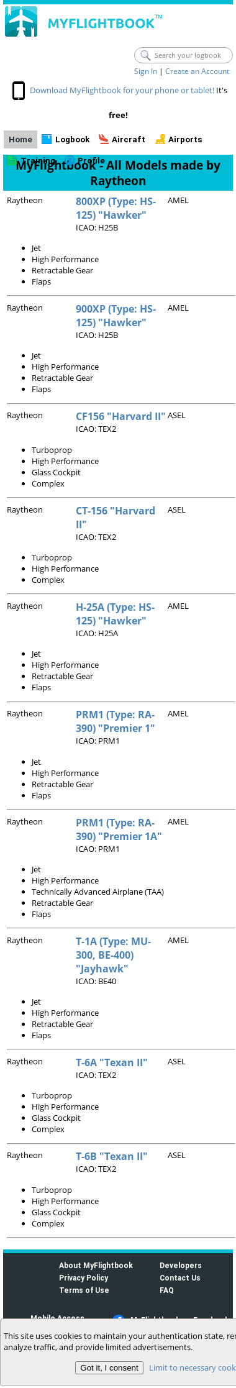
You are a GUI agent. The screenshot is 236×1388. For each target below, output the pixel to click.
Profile (91, 160)
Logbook (72, 139)
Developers (181, 1265)
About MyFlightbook (96, 1265)
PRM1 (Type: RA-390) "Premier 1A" (119, 829)
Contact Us (180, 1277)
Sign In (145, 71)
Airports (185, 139)
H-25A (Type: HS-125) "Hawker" (115, 614)
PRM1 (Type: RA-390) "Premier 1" (115, 721)
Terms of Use (84, 1290)
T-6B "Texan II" (112, 1156)
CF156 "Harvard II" (121, 416)
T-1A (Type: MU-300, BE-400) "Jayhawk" (113, 954)
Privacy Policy (83, 1277)
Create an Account (197, 71)
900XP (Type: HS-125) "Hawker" (116, 315)
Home (20, 139)
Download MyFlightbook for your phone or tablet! (122, 90)
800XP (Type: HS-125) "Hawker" (116, 208)
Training (37, 160)
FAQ (167, 1290)
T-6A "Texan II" (112, 1062)
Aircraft (128, 139)
